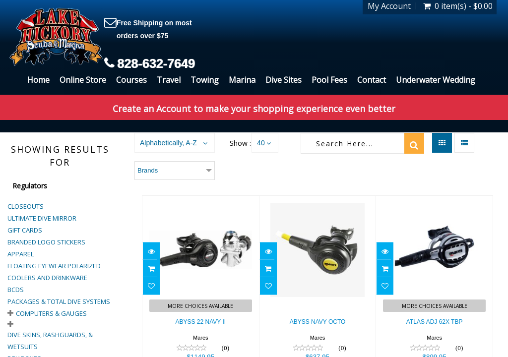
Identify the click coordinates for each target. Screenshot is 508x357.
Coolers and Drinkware (47, 277)
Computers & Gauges (51, 313)
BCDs (15, 289)
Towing (204, 79)
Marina (242, 79)
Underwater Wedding (435, 79)
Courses (131, 79)
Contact (371, 79)
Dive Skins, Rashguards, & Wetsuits (50, 340)
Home (38, 79)
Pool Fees (329, 79)
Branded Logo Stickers (46, 242)
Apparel (20, 253)
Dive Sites (283, 79)
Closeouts (25, 206)
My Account (389, 5)
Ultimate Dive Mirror (41, 218)
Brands (147, 170)
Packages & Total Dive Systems (58, 301)
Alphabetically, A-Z (168, 143)
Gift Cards (24, 230)
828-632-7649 (156, 63)
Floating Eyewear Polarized (54, 265)
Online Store (83, 79)
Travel (169, 79)
